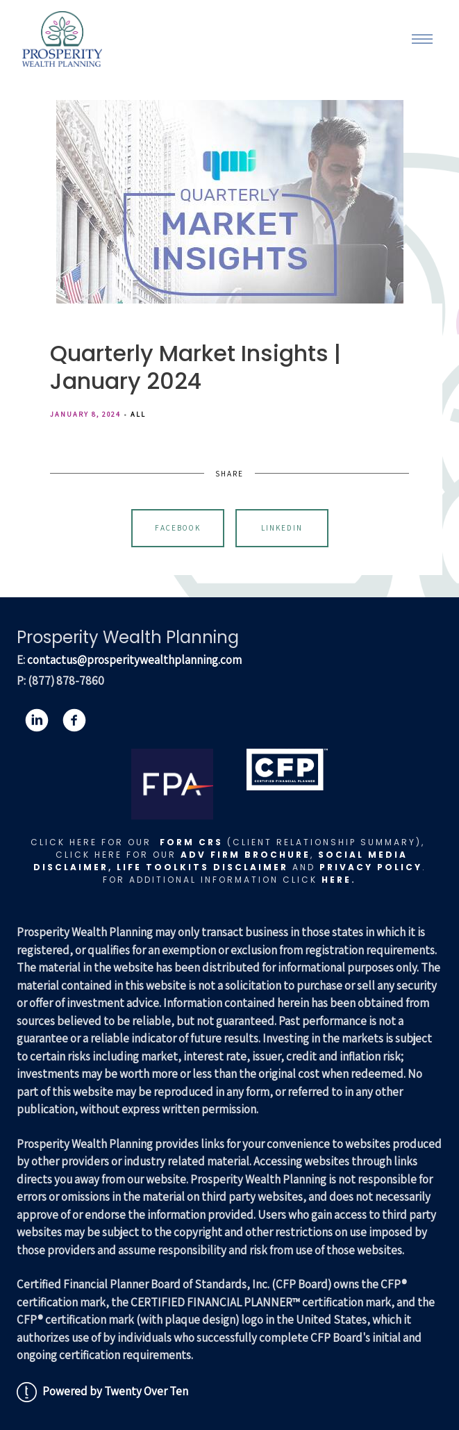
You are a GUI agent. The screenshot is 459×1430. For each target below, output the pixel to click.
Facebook (178, 528)
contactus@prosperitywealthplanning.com (134, 659)
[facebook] (74, 720)
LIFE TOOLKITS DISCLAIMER (202, 867)
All (138, 414)
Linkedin (282, 528)
